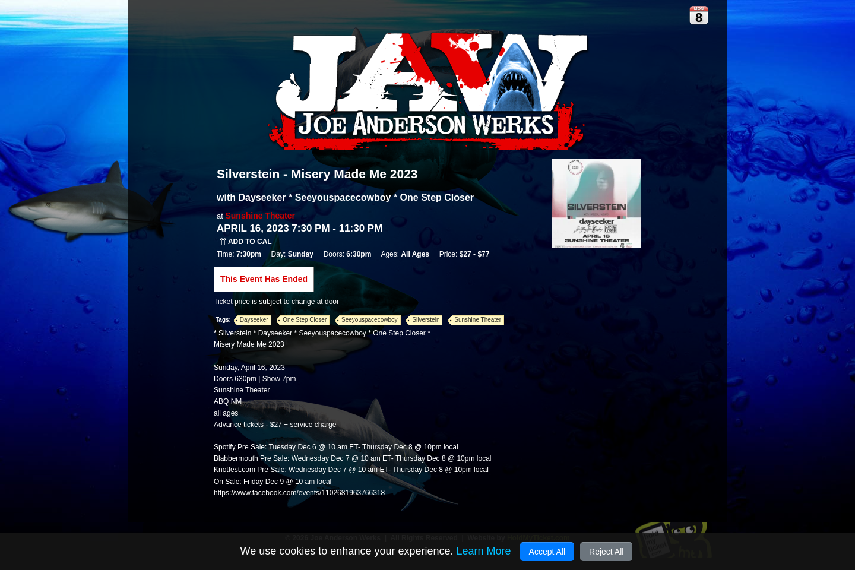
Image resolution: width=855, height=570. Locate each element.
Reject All (606, 551)
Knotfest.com (234, 470)
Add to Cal (246, 242)
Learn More (483, 551)
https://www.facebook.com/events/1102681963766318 (299, 493)
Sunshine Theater (259, 215)
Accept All (547, 551)
